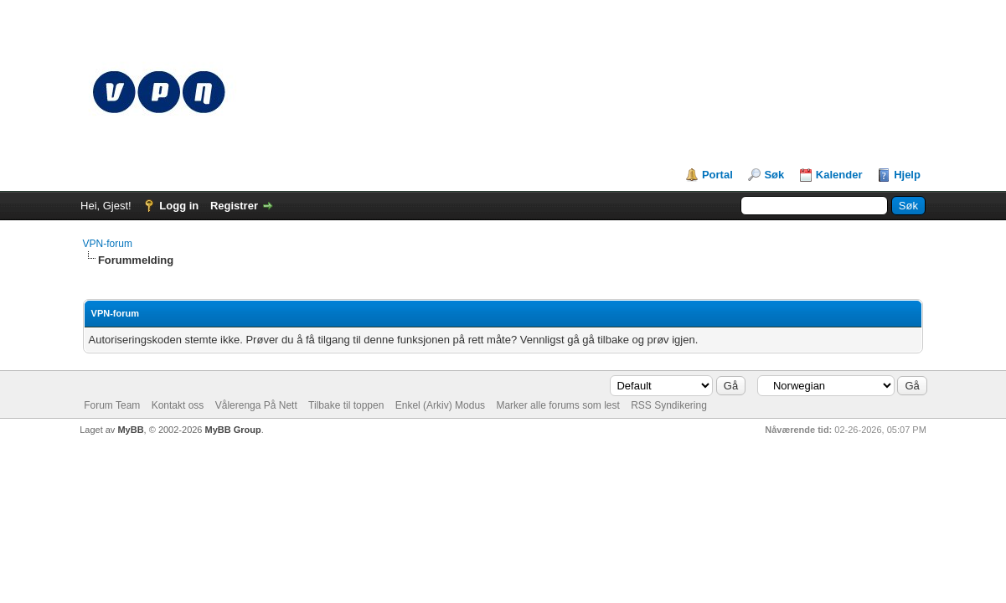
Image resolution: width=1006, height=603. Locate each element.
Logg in (179, 205)
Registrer (234, 205)
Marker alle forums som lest (557, 405)
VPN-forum (107, 244)
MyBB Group (233, 430)
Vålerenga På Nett (256, 405)
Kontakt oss (178, 405)
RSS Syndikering (669, 405)
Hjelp (907, 174)
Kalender (839, 174)
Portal (717, 174)
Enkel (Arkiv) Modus (440, 405)
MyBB (130, 430)
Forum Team (112, 405)
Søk (774, 174)
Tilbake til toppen (346, 405)
